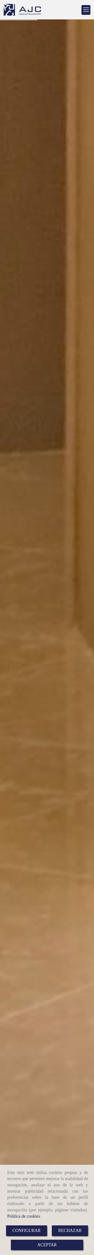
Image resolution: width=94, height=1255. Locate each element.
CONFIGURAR (26, 1230)
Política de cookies (23, 1216)
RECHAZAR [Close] (70, 1230)
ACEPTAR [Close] (47, 1244)
